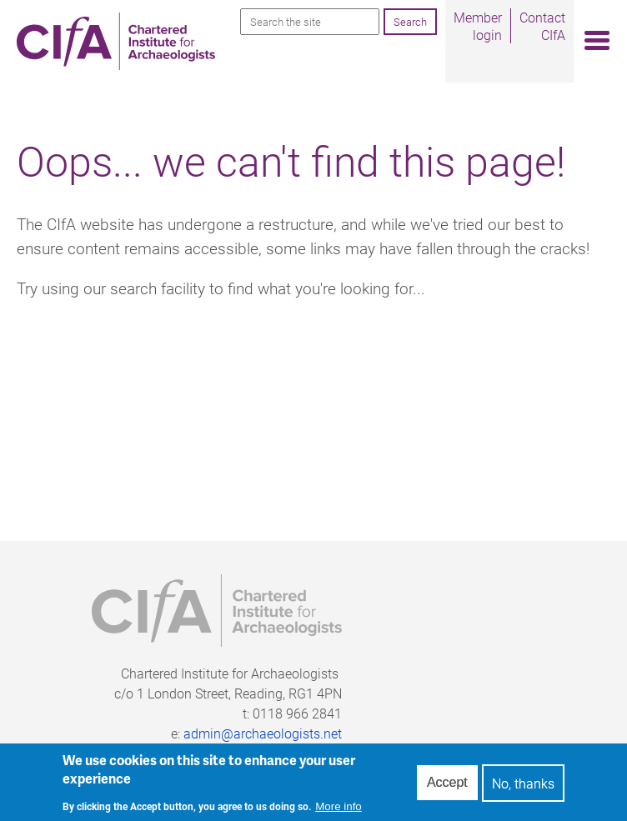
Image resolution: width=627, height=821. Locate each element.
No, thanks (523, 788)
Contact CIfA (542, 25)
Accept (447, 787)
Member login (478, 25)
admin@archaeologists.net (262, 733)
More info (338, 811)
